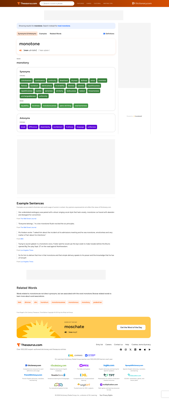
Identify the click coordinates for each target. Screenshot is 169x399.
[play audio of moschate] (65, 332)
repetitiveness (26, 91)
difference (33, 127)
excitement (57, 127)
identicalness (47, 86)
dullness (84, 80)
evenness (102, 80)
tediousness (71, 91)
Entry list (99, 344)
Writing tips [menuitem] (108, 3)
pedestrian (97, 302)
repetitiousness (94, 86)
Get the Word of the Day (131, 327)
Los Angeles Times (27, 250)
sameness (49, 91)
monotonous (73, 302)
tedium (82, 91)
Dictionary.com (142, 3)
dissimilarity (45, 127)
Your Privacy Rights (106, 395)
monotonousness (49, 106)
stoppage (80, 127)
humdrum (34, 86)
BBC (22, 239)
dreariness (64, 80)
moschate (74, 326)
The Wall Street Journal (28, 219)
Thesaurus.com (27, 3)
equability (25, 106)
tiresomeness (93, 91)
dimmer (28, 302)
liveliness (69, 127)
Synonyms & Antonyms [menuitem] (27, 34)
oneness (81, 86)
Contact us (118, 344)
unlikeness (92, 127)
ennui (93, 80)
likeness (71, 86)
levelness (36, 106)
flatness (24, 86)
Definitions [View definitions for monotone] (110, 34)
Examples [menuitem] (43, 34)
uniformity (43, 96)
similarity (59, 91)
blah (19, 302)
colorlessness (26, 80)
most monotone (64, 26)
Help (127, 344)
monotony (86, 302)
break (23, 127)
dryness (74, 80)
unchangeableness (28, 96)
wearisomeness (81, 106)
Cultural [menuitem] (97, 3)
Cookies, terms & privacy (141, 344)
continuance (40, 80)
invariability (60, 86)
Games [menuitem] (89, 3)
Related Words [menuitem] (55, 34)
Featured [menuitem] (80, 3)
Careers (108, 344)
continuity (52, 80)
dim (35, 302)
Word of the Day (70, 322)
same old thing (65, 106)
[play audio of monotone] (20, 50)
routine (38, 91)
